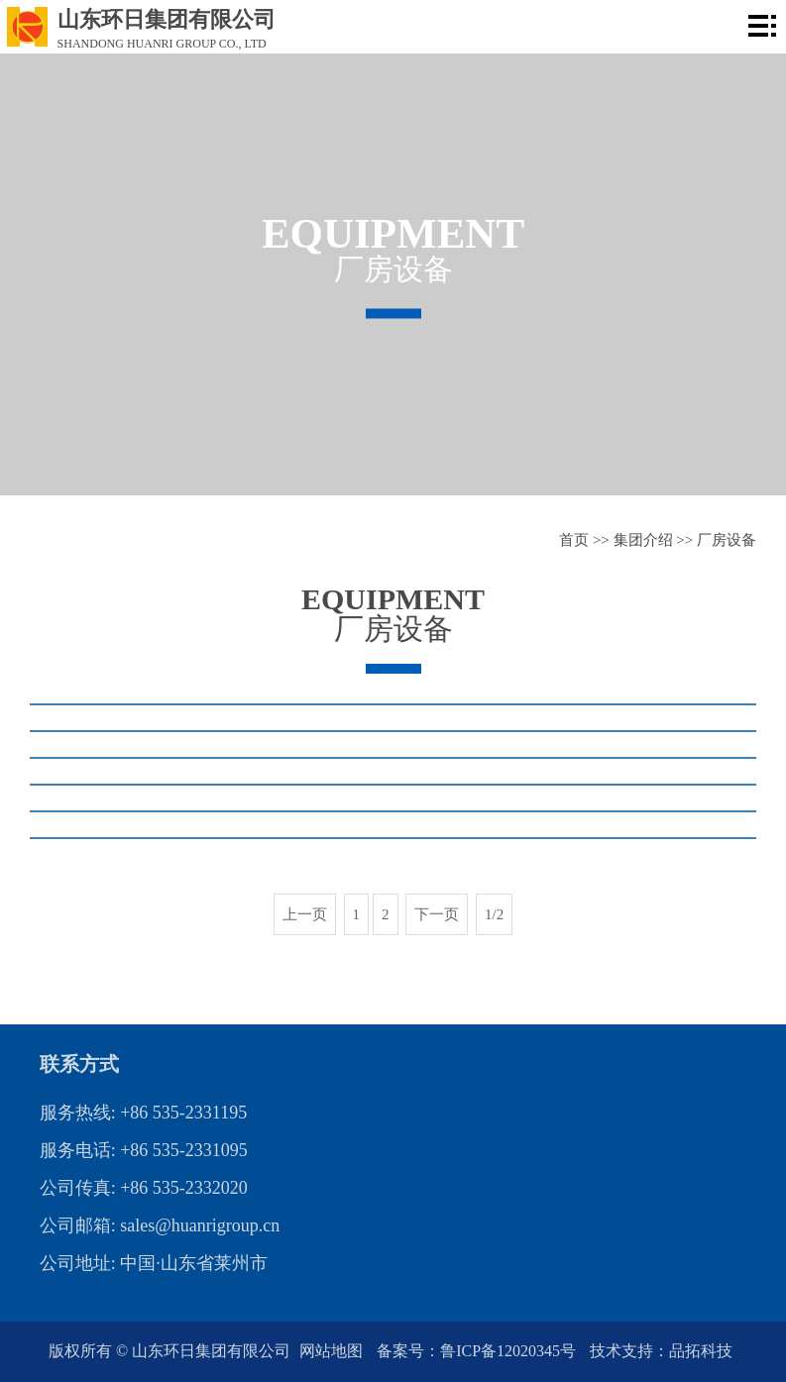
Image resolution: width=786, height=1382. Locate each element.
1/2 (494, 914)
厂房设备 (726, 540)
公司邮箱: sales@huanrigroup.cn (160, 1225)
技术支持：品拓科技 (661, 1350)
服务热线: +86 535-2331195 (143, 1112)
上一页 (304, 914)
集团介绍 (643, 540)
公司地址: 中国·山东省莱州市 (154, 1263)
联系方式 (79, 1064)
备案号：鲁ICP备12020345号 (478, 1350)
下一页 (436, 914)
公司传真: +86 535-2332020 (144, 1188)
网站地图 (333, 1350)
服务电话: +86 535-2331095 (144, 1150)
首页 (574, 540)
